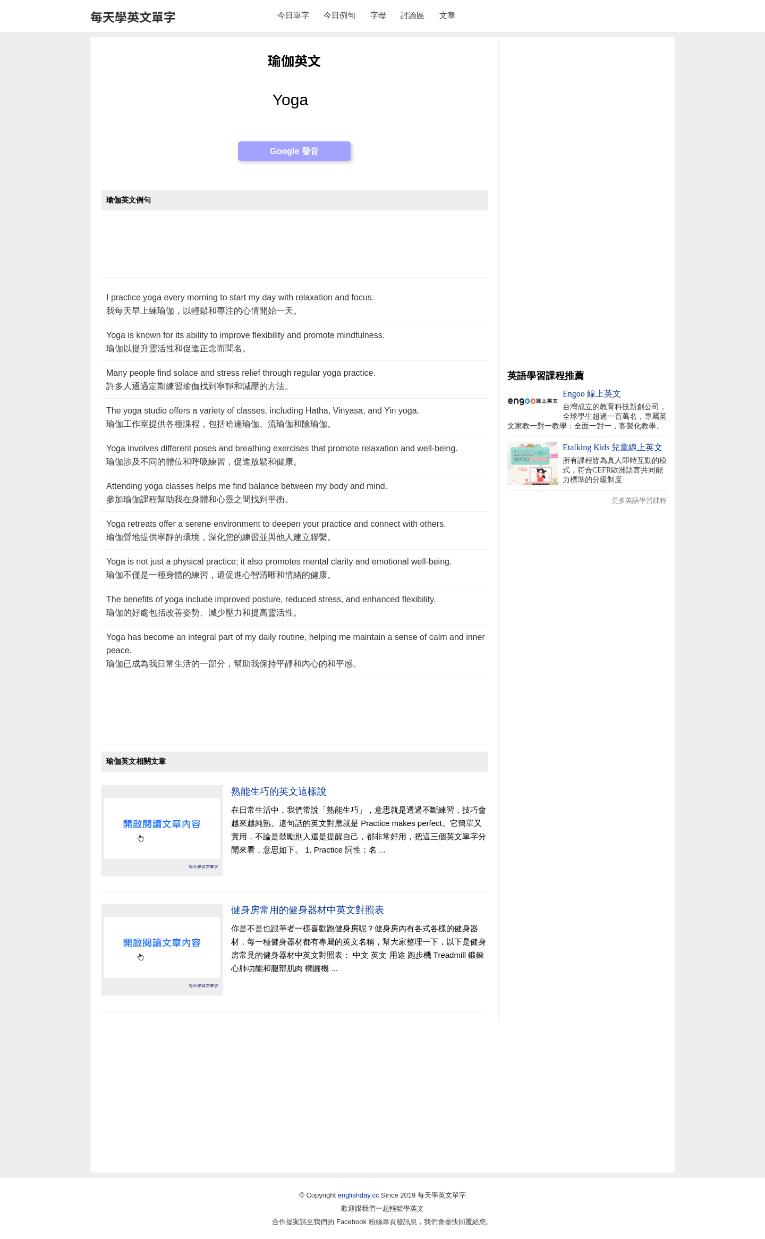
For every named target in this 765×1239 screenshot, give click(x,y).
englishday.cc (358, 1195)
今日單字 (293, 15)
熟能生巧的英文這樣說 (279, 791)
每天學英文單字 (133, 16)
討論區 (412, 15)
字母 (378, 15)
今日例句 (339, 15)
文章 (447, 15)
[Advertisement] (294, 249)
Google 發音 (294, 151)
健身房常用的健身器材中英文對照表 (307, 910)
